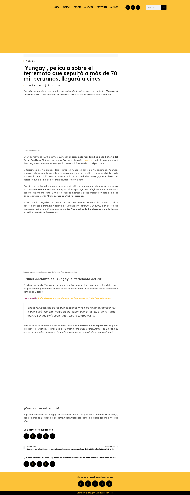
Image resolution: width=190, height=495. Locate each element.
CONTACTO (114, 7)
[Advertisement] (95, 32)
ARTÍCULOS (88, 7)
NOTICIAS (66, 7)
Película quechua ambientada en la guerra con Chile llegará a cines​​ (74, 298)
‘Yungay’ (87, 160)
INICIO (56, 7)
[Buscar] (163, 7)
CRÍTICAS (76, 7)
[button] (26, 436)
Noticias (30, 60)
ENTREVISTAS (101, 7)
